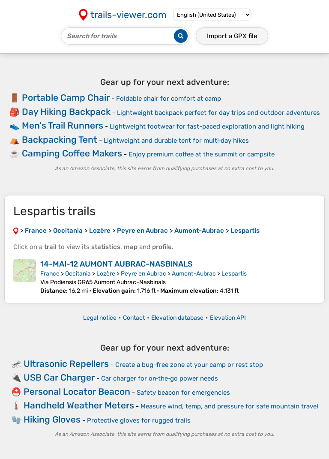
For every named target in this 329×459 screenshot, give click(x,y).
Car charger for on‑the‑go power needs (159, 378)
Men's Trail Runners (62, 125)
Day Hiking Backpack (66, 111)
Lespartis (234, 273)
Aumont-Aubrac (194, 273)
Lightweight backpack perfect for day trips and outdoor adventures (218, 113)
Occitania (78, 273)
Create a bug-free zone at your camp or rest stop (189, 365)
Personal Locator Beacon (77, 391)
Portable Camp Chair (66, 97)
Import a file (232, 36)
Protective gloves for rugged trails (139, 420)
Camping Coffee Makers (72, 153)
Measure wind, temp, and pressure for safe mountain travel (229, 406)
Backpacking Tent (59, 139)
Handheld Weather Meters (79, 405)
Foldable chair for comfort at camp (168, 98)
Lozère (105, 273)
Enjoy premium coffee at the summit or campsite (202, 154)
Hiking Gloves (52, 419)
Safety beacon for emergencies (183, 392)
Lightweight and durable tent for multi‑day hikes (176, 140)
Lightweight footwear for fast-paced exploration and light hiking (207, 126)
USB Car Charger (59, 377)
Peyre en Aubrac (143, 273)
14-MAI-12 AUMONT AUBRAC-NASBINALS (116, 264)
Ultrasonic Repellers (66, 363)
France (50, 273)
